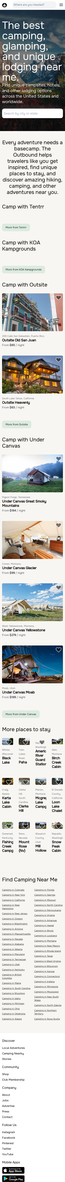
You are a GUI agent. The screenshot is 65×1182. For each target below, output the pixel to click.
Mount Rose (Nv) (24, 846)
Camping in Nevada (12, 939)
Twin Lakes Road (22, 754)
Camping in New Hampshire (11, 907)
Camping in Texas (43, 956)
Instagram (8, 1132)
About (6, 1095)
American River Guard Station (42, 757)
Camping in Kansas (44, 971)
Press (5, 1111)
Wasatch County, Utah (40, 838)
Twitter (6, 1149)
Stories (6, 1059)
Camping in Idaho (11, 998)
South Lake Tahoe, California (18, 398)
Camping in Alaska (12, 1018)
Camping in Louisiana (45, 935)
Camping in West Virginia (47, 961)
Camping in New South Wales (46, 998)
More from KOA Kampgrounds (24, 269)
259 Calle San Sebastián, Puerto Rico (23, 336)
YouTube (7, 1154)
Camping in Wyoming (13, 993)
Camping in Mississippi (46, 991)
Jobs (5, 1100)
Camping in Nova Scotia (47, 1018)
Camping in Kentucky (13, 969)
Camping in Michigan (13, 1003)
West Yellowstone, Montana (18, 626)
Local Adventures (13, 1048)
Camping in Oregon (12, 918)
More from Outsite (17, 424)
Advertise (8, 1106)
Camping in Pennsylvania (47, 910)
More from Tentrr (16, 227)
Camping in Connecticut (47, 976)
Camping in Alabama (13, 944)
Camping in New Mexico (47, 945)
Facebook (8, 1138)
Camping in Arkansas (45, 920)
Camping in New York (13, 894)
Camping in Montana (45, 940)
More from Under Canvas (21, 714)
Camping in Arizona (12, 928)
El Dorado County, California (57, 794)
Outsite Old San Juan (19, 340)
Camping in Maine (11, 983)
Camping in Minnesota (46, 986)
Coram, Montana (11, 563)
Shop (5, 1074)
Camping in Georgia (44, 894)
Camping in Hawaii (44, 925)
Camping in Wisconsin (46, 966)
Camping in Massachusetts (16, 933)
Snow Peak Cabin (56, 846)
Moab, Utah (8, 688)
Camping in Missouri (45, 900)
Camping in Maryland (13, 954)
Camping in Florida (44, 889)
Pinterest (8, 1143)
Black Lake (6, 760)
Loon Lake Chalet (57, 806)
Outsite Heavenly (16, 402)
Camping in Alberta (12, 949)
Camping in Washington (15, 923)
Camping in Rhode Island (47, 951)
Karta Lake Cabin (6, 802)
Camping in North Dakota (47, 1005)
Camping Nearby (13, 1053)
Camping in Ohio (11, 1008)
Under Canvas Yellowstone (23, 630)
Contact (7, 1117)
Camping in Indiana (44, 981)
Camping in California (13, 900)
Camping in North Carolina (48, 905)
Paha (23, 762)
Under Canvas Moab (18, 692)
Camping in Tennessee (14, 959)
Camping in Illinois (44, 930)
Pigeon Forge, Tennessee (16, 497)
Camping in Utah (11, 964)
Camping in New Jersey (14, 913)
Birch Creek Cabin (56, 762)
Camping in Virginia (44, 915)
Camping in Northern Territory (45, 1012)
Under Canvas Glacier (19, 568)
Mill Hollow (40, 848)
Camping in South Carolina (16, 988)
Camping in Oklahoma (13, 1013)
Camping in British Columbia (12, 976)
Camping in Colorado (13, 889)
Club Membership (13, 1079)
